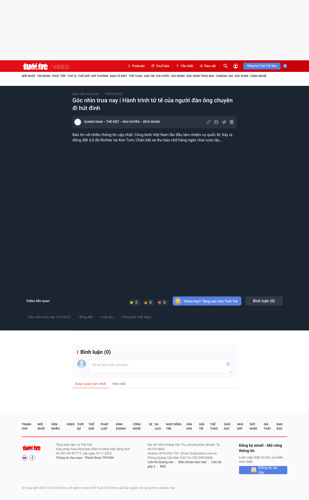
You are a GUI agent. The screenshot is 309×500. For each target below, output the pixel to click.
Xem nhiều (55, 426)
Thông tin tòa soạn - (70, 458)
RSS (163, 466)
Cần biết (184, 66)
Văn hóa (189, 426)
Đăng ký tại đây (267, 470)
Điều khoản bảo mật (192, 462)
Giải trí (149, 76)
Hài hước (162, 76)
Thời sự (80, 426)
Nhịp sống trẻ (173, 426)
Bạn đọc (279, 426)
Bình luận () (264, 301)
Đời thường (100, 76)
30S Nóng (178, 76)
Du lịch (158, 426)
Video (70, 424)
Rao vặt (207, 66)
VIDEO (61, 67)
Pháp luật (104, 426)
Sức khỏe (242, 76)
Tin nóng (43, 76)
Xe (150, 424)
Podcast (136, 66)
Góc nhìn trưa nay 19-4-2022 (49, 317)
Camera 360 (224, 76)
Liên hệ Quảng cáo (160, 462)
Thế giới (84, 76)
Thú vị (72, 76)
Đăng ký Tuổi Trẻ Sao (262, 66)
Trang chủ (26, 426)
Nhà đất (240, 426)
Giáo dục (227, 426)
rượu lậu (107, 317)
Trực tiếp (59, 76)
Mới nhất (28, 76)
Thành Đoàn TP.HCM (99, 458)
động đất (86, 317)
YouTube (160, 66)
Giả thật (267, 426)
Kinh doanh (121, 426)
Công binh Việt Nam (136, 317)
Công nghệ (258, 76)
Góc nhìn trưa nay (200, 76)
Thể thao (135, 76)
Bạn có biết (118, 76)
